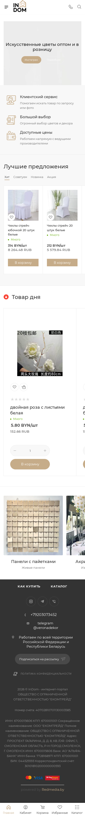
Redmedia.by (53, 789)
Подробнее (54, 59)
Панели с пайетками (33, 561)
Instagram (31, 601)
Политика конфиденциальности (46, 673)
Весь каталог (80, 166)
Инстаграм (31, 59)
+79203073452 (44, 615)
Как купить (29, 586)
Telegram (42, 601)
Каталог (59, 586)
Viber (54, 601)
